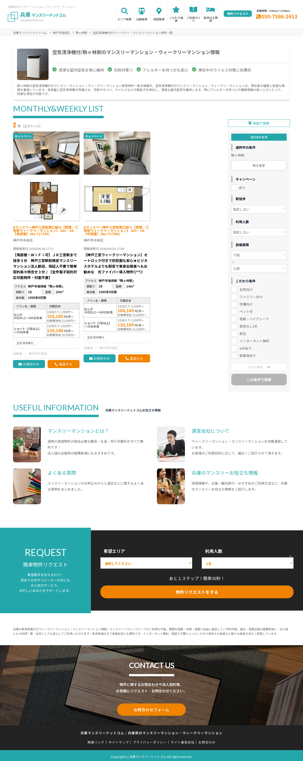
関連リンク (96, 740)
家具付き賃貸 (211, 19)
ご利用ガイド (193, 19)
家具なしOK (248, 325)
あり (242, 186)
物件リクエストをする (197, 591)
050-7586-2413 (279, 16)
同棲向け (246, 303)
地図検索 (159, 19)
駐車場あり (248, 354)
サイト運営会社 (182, 740)
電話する (65, 364)
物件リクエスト (238, 13)
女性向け (246, 288)
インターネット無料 (254, 339)
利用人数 (213, 550)
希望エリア (114, 550)
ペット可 (246, 310)
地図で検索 (261, 122)
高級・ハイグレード (254, 317)
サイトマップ (119, 740)
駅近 (243, 332)
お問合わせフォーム (151, 708)
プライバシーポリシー (150, 740)
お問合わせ (31, 364)
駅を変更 (259, 164)
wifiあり (246, 347)
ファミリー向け (251, 295)
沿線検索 (141, 19)
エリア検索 (124, 19)
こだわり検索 (176, 19)
